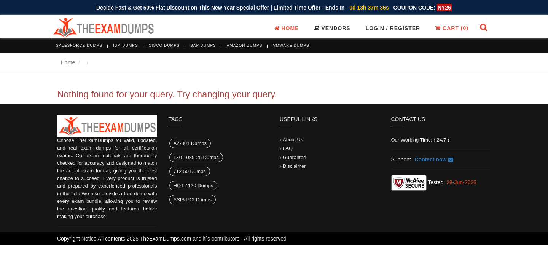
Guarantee (294, 157)
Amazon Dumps (245, 45)
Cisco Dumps (164, 45)
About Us (293, 139)
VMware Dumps (291, 45)
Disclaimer (294, 166)
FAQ (288, 148)
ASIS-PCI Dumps (193, 199)
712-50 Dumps (190, 171)
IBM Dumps (125, 45)
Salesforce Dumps (79, 45)
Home (286, 28)
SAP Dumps (203, 45)
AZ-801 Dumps (190, 143)
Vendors (332, 28)
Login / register (393, 28)
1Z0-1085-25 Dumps (196, 157)
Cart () (451, 28)
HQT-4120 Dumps (193, 185)
